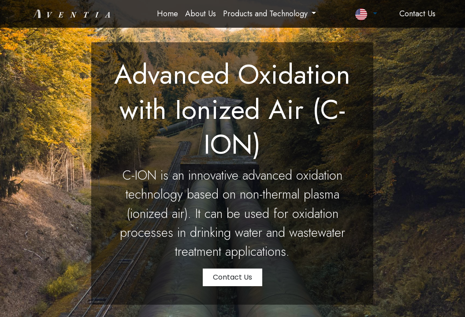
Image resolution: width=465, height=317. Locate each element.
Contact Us (232, 277)
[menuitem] (167, 13)
